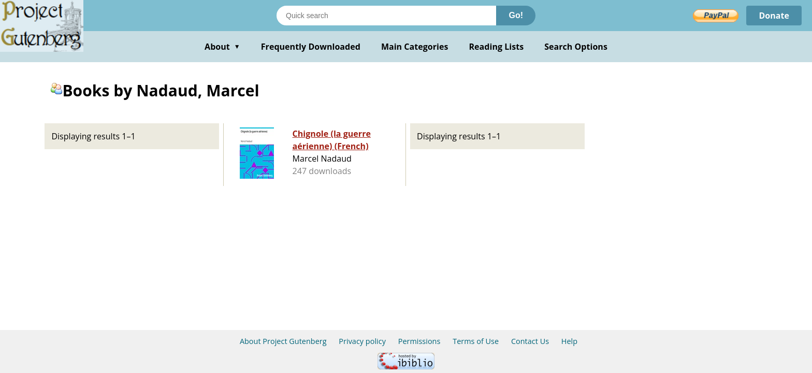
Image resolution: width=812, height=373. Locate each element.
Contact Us (530, 341)
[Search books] (386, 15)
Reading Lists (496, 46)
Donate (774, 15)
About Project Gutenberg (283, 341)
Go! (516, 15)
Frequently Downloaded (310, 46)
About (222, 46)
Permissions (419, 341)
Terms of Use (476, 341)
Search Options (575, 46)
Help (569, 341)
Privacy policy (362, 341)
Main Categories (414, 46)
